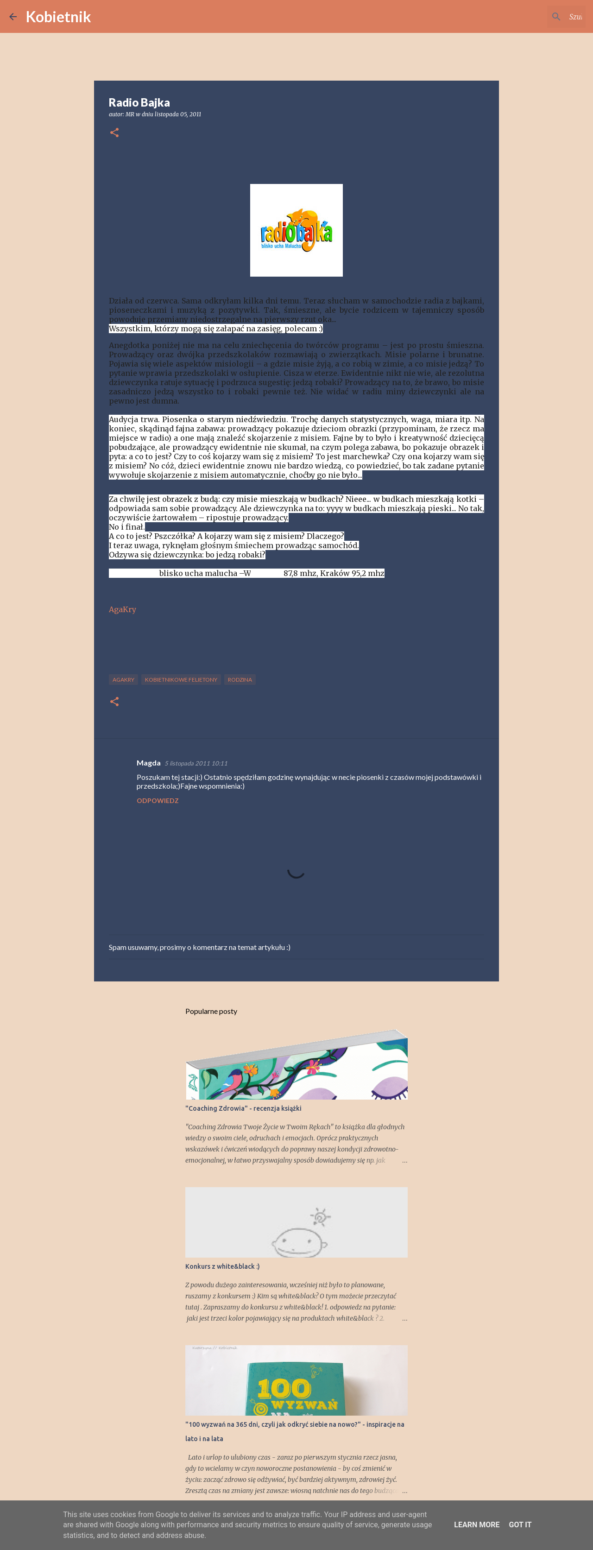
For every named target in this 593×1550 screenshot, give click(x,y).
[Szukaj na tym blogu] (537, 17)
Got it (520, 1524)
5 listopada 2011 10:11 (195, 763)
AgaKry (122, 609)
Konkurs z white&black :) (222, 1266)
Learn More (476, 1524)
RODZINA (240, 679)
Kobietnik (58, 16)
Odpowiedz (158, 800)
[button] (114, 133)
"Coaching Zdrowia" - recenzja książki (243, 1108)
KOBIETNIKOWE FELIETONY (181, 679)
